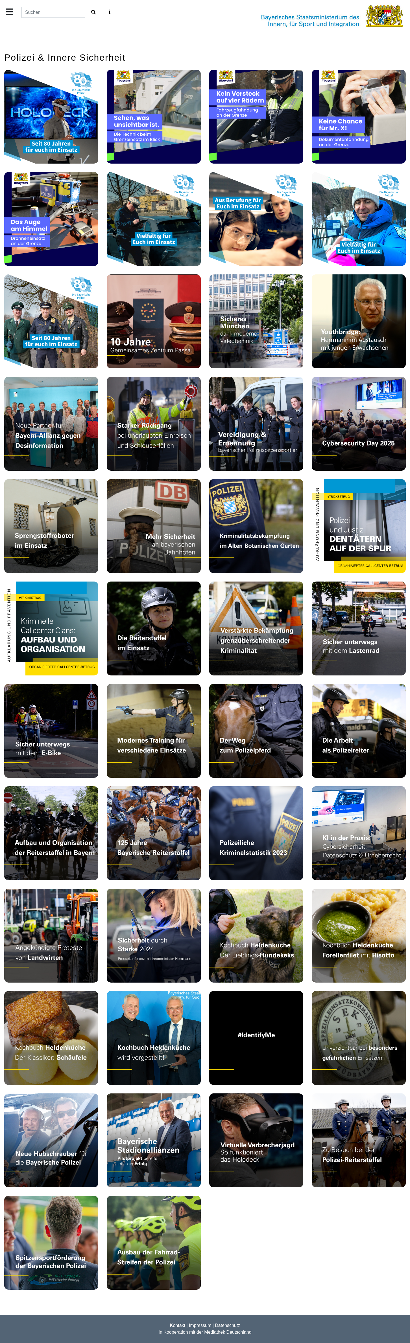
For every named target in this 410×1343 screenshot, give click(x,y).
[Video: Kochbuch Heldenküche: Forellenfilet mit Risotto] (359, 936)
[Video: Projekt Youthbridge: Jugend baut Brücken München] (359, 321)
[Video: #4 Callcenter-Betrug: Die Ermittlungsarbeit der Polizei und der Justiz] (359, 526)
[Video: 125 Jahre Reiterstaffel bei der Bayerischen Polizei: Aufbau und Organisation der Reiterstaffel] (51, 833)
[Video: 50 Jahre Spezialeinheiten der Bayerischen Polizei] (359, 1038)
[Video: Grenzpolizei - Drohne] (51, 219)
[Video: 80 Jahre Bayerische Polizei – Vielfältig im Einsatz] (359, 219)
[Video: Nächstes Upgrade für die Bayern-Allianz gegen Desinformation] (51, 424)
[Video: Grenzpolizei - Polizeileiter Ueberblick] (154, 117)
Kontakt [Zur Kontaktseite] (177, 1325)
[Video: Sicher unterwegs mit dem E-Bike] (51, 731)
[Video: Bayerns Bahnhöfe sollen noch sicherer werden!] (154, 526)
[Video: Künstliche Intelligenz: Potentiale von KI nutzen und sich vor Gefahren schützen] (359, 833)
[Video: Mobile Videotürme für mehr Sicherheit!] (256, 321)
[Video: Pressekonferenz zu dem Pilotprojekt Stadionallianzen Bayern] (154, 1140)
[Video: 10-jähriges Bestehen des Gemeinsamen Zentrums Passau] (154, 321)
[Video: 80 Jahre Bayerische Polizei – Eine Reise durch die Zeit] (51, 321)
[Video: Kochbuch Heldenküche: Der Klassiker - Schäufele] (51, 1038)
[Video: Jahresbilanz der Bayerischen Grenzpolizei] (154, 424)
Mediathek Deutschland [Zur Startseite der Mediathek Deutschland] (227, 1332)
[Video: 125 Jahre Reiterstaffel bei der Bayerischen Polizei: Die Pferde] (256, 731)
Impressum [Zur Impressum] (200, 1325)
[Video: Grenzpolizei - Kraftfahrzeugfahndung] (256, 117)
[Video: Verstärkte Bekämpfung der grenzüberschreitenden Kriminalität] (256, 628)
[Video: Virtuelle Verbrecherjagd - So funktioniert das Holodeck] (256, 1140)
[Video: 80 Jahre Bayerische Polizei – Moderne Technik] (51, 117)
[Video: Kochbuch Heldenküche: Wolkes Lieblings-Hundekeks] (256, 936)
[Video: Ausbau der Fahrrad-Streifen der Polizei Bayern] (154, 1243)
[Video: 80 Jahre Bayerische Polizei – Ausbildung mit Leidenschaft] (256, 219)
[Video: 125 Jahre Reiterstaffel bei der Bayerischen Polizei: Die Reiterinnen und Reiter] (359, 731)
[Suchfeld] (53, 12)
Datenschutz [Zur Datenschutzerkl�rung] (227, 1325)
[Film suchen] (93, 12)
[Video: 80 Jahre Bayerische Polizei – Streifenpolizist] (154, 219)
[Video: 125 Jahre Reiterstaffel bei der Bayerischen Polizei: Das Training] (154, 731)
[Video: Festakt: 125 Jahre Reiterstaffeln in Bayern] (154, 833)
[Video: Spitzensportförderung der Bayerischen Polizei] (51, 1243)
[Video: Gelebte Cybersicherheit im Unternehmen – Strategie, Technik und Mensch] (359, 424)
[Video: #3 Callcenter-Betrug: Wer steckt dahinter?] (51, 628)
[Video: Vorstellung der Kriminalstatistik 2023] (256, 833)
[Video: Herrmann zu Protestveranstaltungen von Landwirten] (51, 936)
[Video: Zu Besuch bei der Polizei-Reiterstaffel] (359, 1140)
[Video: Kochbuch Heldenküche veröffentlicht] (154, 1038)
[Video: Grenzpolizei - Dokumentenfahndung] (359, 117)
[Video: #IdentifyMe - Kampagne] (256, 1038)
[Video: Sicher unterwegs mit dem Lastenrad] (359, 628)
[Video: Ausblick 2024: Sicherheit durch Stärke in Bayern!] (154, 936)
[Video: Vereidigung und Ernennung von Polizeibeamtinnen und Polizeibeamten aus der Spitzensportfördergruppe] (256, 424)
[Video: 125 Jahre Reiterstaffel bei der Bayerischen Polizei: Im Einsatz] (154, 628)
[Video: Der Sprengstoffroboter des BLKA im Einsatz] (51, 526)
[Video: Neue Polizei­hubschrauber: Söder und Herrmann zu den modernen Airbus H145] (51, 1140)
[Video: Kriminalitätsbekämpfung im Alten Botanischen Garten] (256, 526)
